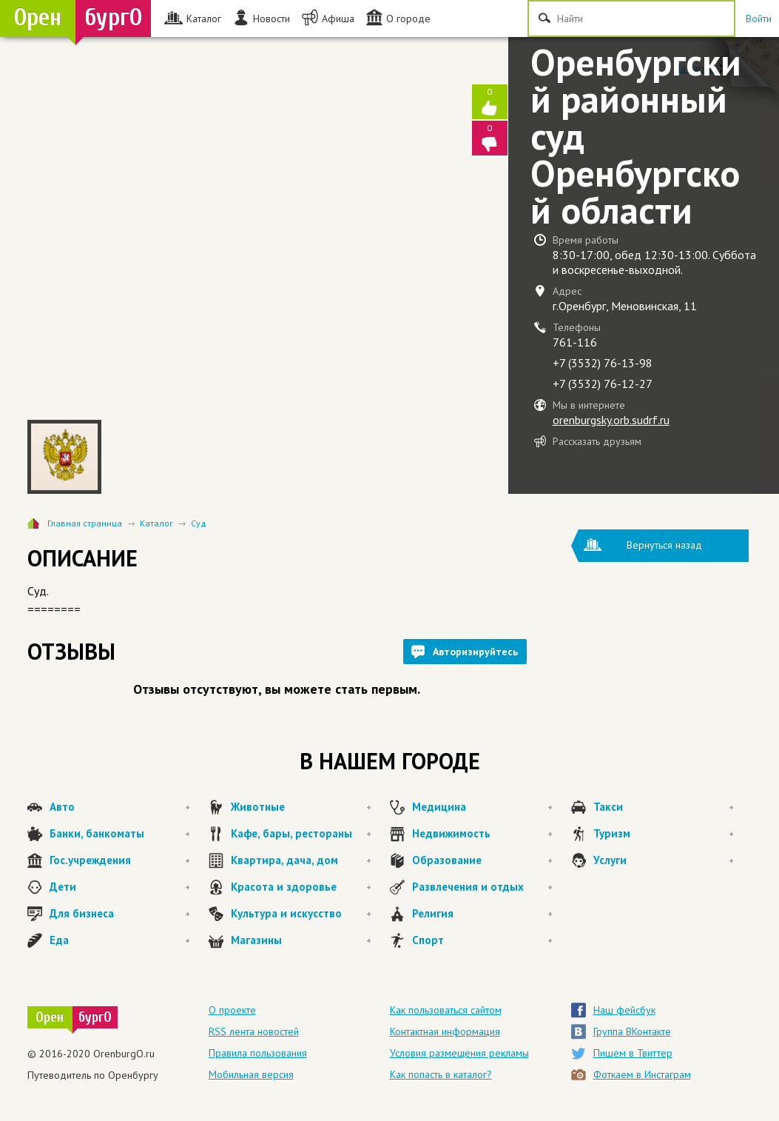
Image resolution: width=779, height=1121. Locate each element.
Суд (198, 523)
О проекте (232, 1010)
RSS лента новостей (254, 1031)
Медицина (482, 807)
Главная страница (84, 523)
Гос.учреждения (120, 860)
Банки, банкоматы (120, 833)
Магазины (301, 940)
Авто (120, 807)
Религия (482, 913)
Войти (759, 18)
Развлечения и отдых (482, 887)
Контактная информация (445, 1031)
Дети (120, 887)
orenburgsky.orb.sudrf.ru (611, 419)
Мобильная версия (251, 1074)
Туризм (663, 833)
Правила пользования (258, 1053)
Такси (663, 807)
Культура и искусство (301, 913)
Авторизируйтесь (475, 651)
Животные (301, 807)
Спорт (482, 940)
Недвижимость (482, 833)
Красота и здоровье (301, 887)
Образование (482, 860)
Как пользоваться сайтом (446, 1010)
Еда (120, 940)
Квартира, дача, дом (301, 860)
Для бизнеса (120, 913)
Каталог (156, 523)
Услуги (663, 860)
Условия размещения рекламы (459, 1053)
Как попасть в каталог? (441, 1074)
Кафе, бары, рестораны (301, 833)
